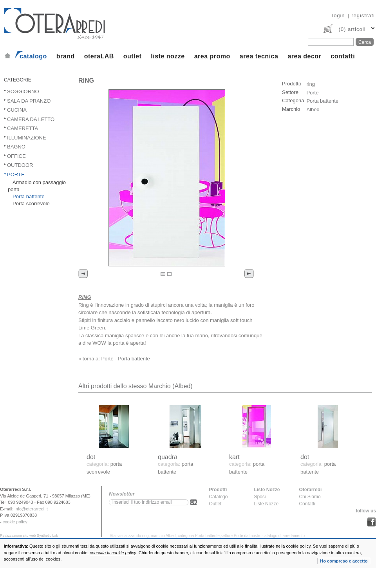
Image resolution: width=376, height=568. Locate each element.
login (338, 15)
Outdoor (20, 165)
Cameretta (22, 128)
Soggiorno (23, 91)
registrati (363, 15)
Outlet (215, 503)
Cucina (17, 110)
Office (16, 156)
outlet (132, 56)
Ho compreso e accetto (343, 561)
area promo (212, 56)
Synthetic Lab (47, 535)
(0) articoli (351, 29)
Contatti (307, 503)
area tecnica (259, 56)
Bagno (16, 147)
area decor (304, 56)
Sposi (260, 496)
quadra (167, 457)
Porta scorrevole (31, 203)
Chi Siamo (309, 496)
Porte (16, 174)
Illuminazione (26, 138)
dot (91, 457)
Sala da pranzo (29, 101)
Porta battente (29, 196)
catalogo (33, 56)
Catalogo (218, 496)
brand (65, 56)
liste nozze (167, 56)
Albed (312, 109)
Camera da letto (30, 119)
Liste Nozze (266, 503)
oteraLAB (99, 56)
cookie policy (15, 521)
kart (234, 457)
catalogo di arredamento (283, 536)
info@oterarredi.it (31, 508)
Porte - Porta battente (125, 359)
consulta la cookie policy (113, 552)
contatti (343, 56)
